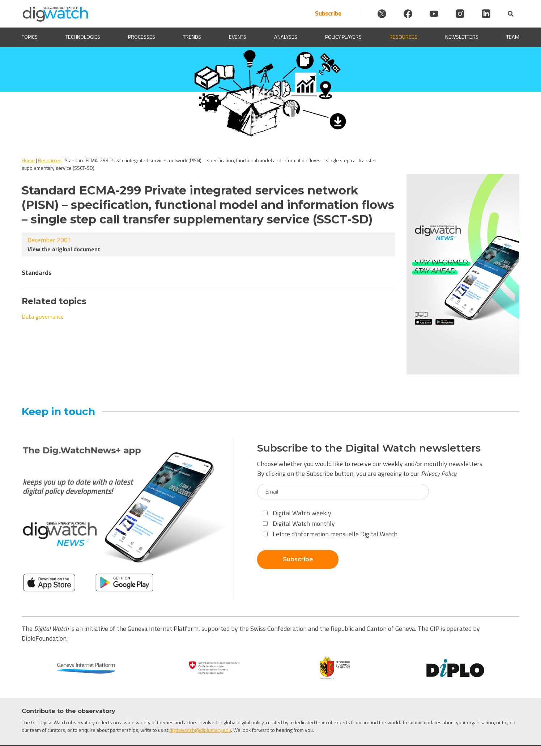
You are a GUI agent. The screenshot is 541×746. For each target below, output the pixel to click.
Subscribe (328, 13)
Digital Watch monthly (299, 523)
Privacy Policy (438, 473)
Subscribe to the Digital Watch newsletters (369, 448)
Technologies (82, 37)
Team (512, 37)
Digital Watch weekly (297, 513)
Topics (30, 37)
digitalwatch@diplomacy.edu (200, 730)
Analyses (285, 37)
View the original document (63, 249)
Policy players (343, 37)
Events (237, 37)
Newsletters (461, 37)
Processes (141, 37)
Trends (192, 37)
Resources (403, 37)
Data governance (43, 316)
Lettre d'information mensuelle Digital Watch (330, 534)
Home (28, 160)
